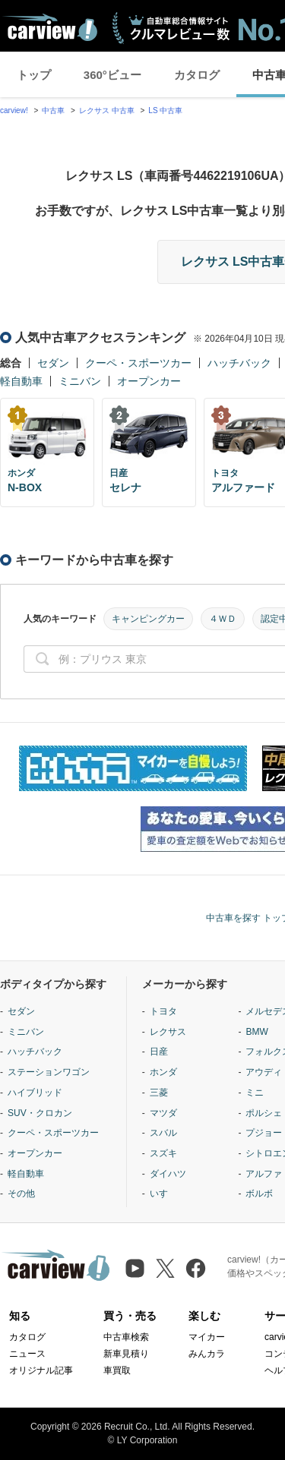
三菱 (159, 1092)
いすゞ (163, 1193)
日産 (159, 1051)
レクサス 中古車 (107, 110)
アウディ (263, 1072)
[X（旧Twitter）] (165, 1268)
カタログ (197, 74)
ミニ (254, 1092)
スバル (163, 1132)
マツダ (163, 1113)
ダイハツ (168, 1173)
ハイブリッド (35, 1092)
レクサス (168, 1031)
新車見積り (126, 1353)
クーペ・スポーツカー (138, 363)
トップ (34, 74)
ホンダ (163, 1072)
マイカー (206, 1337)
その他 (21, 1193)
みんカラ (206, 1353)
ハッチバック (239, 363)
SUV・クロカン (40, 1113)
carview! (14, 110)
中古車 (53, 110)
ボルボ (259, 1193)
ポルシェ (263, 1113)
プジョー (263, 1132)
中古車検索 (126, 1337)
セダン (53, 363)
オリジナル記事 (41, 1370)
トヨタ (163, 1011)
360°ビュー (112, 74)
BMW (256, 1031)
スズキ (163, 1153)
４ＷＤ (222, 618)
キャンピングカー (148, 618)
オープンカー (149, 381)
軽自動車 (21, 381)
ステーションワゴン (49, 1072)
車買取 (117, 1370)
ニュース (27, 1353)
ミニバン (80, 381)
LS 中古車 (165, 110)
